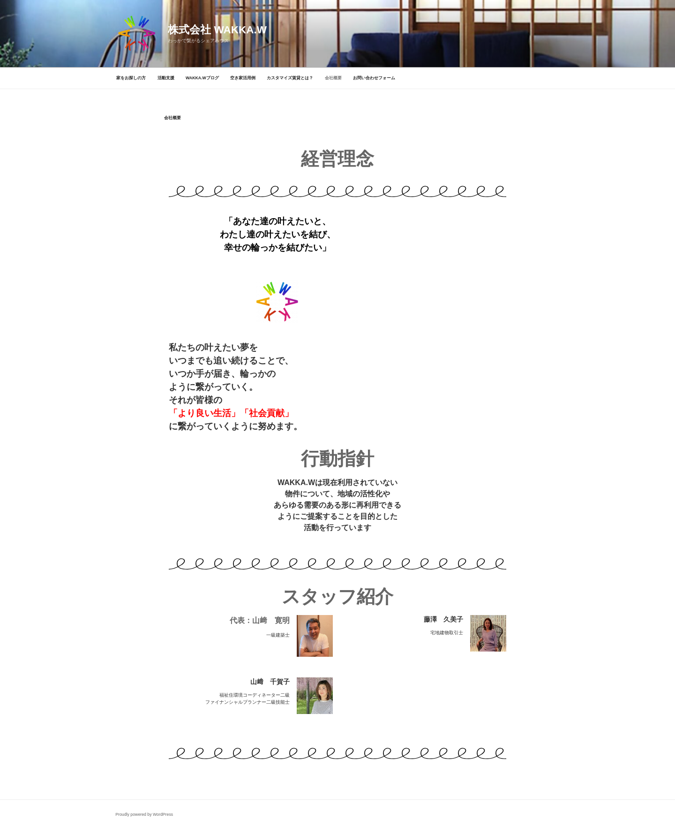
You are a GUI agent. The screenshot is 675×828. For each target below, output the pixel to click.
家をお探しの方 (131, 78)
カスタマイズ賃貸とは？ (290, 78)
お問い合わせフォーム (374, 78)
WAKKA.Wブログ (202, 78)
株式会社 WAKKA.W (217, 30)
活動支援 (166, 78)
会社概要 (333, 78)
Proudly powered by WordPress (144, 814)
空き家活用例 (242, 78)
